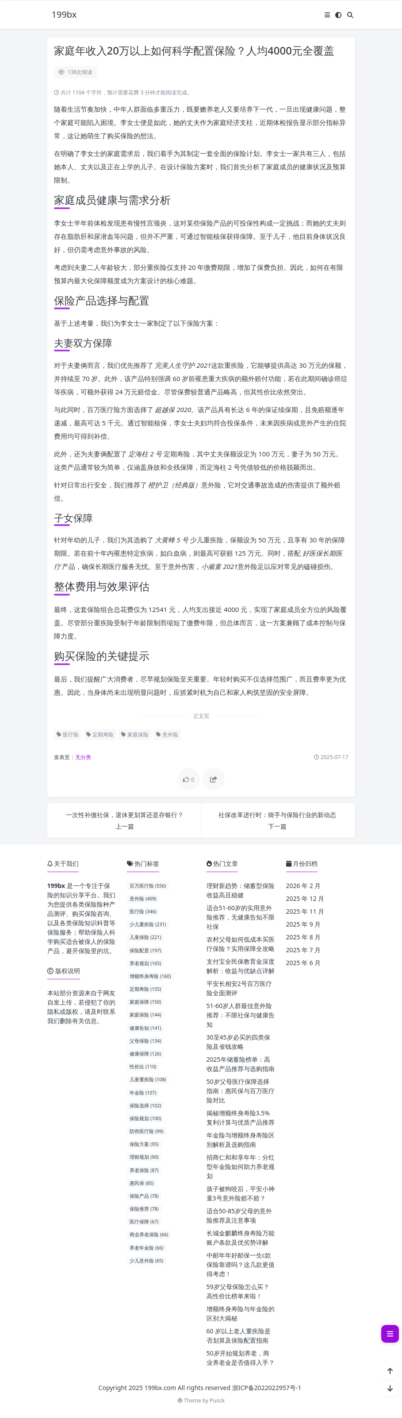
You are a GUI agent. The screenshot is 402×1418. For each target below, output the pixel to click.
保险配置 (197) (145, 950)
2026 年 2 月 (303, 885)
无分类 (83, 757)
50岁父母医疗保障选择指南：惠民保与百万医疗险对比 (241, 1090)
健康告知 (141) (145, 1028)
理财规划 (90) (144, 1157)
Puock (217, 1400)
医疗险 (68, 734)
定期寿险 (100, 734)
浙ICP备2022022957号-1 (267, 1387)
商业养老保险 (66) (149, 1234)
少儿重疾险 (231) (148, 924)
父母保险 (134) (145, 1041)
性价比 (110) (143, 1067)
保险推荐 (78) (144, 1209)
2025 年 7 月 (303, 950)
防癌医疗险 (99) (146, 1131)
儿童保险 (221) (145, 937)
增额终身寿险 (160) (150, 976)
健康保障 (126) (145, 1054)
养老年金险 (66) (146, 1248)
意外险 (167, 734)
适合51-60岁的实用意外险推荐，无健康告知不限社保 (241, 917)
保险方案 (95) (144, 1144)
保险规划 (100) (145, 1118)
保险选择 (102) (145, 1105)
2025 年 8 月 (303, 937)
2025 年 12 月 (305, 898)
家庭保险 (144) (145, 1015)
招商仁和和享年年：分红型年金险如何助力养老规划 (241, 1166)
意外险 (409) (143, 899)
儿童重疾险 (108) (148, 1079)
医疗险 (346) (143, 911)
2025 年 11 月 (305, 911)
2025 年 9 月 (303, 924)
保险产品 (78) (144, 1196)
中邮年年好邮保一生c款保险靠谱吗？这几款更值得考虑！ (241, 1264)
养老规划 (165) (145, 963)
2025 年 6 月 (303, 962)
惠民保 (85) (141, 1183)
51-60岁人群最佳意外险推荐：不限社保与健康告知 (241, 1014)
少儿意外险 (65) (146, 1261)
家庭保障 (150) (145, 1002)
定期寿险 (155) (145, 989)
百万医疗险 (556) (148, 886)
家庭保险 (135, 734)
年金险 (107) (143, 1093)
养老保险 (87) (144, 1170)
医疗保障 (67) (144, 1222)
